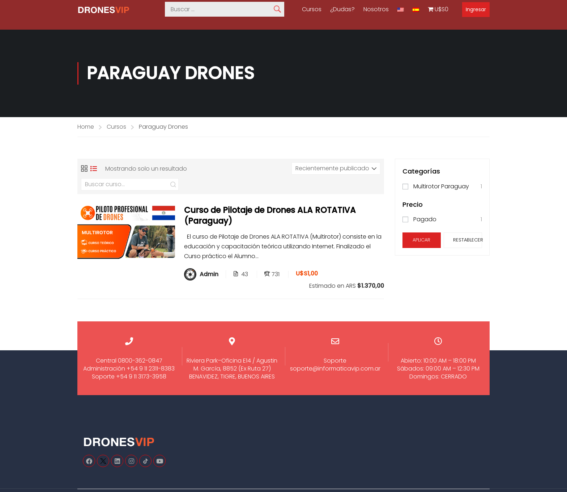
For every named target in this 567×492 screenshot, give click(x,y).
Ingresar (476, 9)
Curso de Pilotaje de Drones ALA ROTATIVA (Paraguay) (270, 215)
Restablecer (467, 239)
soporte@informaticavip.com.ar (335, 368)
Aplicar (421, 239)
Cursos (311, 9)
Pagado (424, 219)
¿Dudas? (342, 9)
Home (85, 127)
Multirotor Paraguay (441, 186)
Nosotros (376, 9)
